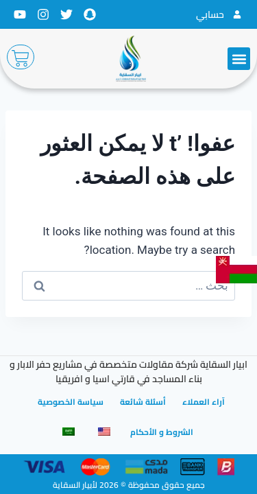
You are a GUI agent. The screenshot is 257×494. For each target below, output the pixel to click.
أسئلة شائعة (143, 402)
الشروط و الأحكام (161, 432)
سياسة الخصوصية (70, 402)
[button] (239, 58)
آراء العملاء (203, 402)
